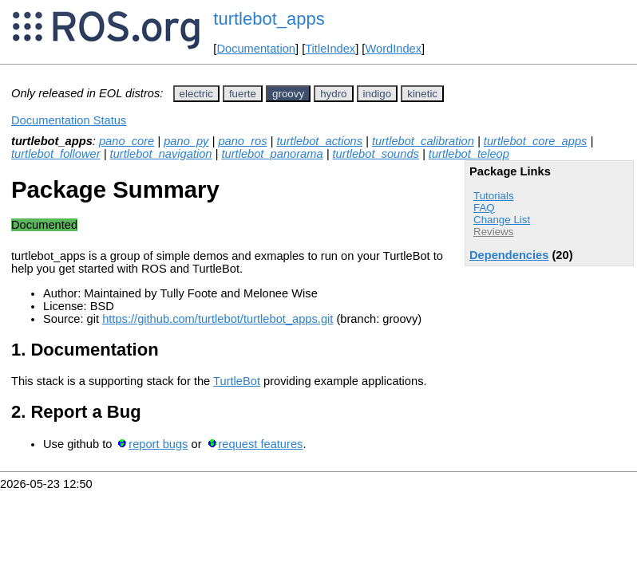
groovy (288, 94)
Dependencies (508, 255)
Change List (501, 220)
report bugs (158, 444)
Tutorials (493, 196)
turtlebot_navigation (161, 153)
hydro (333, 94)
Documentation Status (68, 120)
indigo (377, 94)
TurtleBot (236, 381)
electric (196, 94)
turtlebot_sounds (376, 153)
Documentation (255, 48)
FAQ (484, 208)
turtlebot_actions (319, 141)
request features (260, 444)
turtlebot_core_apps (536, 141)
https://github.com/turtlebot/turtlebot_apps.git (217, 319)
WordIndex (393, 48)
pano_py (186, 141)
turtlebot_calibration (423, 141)
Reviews (493, 232)
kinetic (422, 94)
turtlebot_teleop (469, 153)
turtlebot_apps (268, 19)
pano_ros (242, 141)
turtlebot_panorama (271, 153)
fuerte (242, 94)
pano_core (126, 141)
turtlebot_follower (56, 153)
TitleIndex (330, 48)
